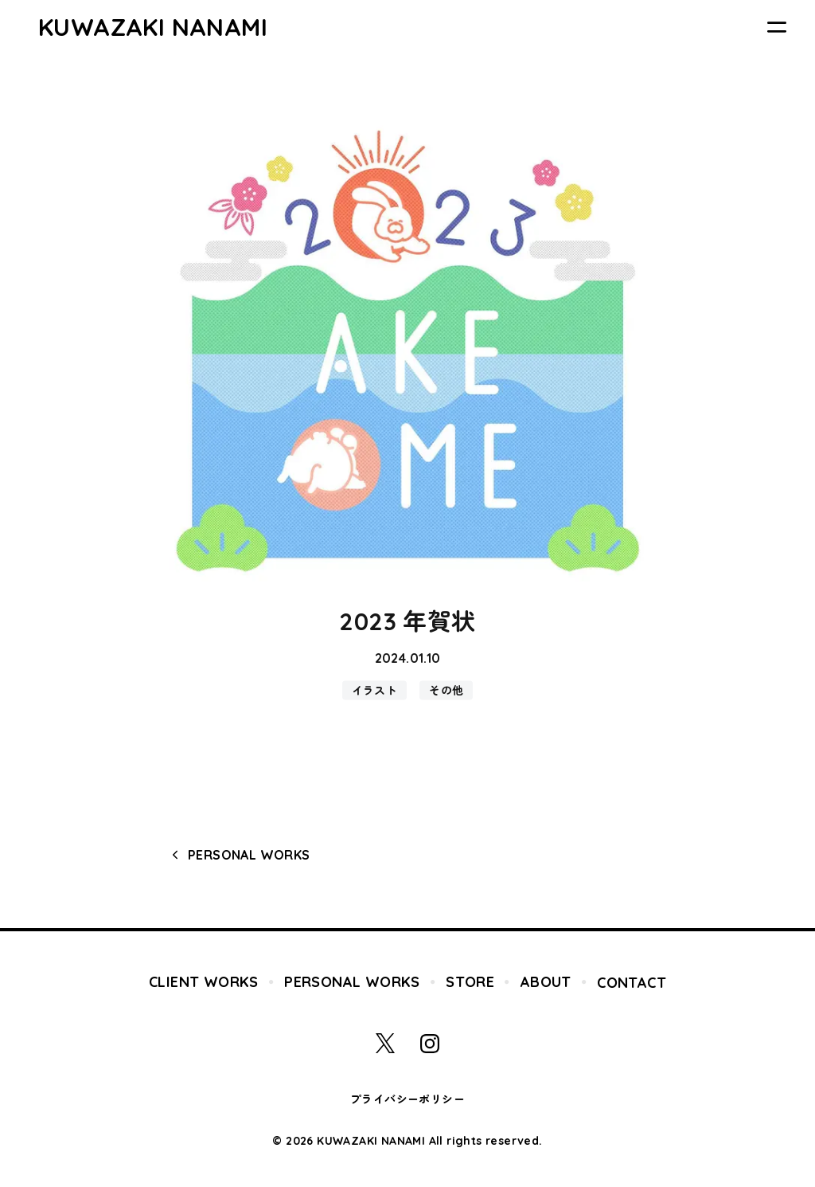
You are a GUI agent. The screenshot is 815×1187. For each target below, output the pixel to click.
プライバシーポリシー (407, 1099)
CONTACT (631, 982)
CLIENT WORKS (204, 982)
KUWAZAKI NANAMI (152, 27)
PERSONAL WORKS (249, 855)
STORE (470, 982)
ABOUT (546, 982)
